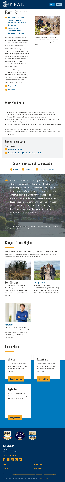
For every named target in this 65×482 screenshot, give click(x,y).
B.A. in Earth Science (15, 149)
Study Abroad (40, 282)
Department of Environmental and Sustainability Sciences (16, 30)
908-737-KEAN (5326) (9, 455)
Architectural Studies (47, 170)
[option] (59, 4)
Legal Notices (38, 468)
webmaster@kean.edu (42, 478)
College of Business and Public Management (24, 474)
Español (59, 4)
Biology (16, 170)
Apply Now (11, 90)
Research (9, 324)
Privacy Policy (38, 465)
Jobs (4, 465)
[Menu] (52, 4)
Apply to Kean (15, 418)
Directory (5, 468)
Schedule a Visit (16, 379)
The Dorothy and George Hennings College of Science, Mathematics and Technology (17, 21)
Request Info (12, 86)
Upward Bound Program (50, 474)
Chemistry (28, 170)
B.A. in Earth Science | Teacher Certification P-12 (24, 153)
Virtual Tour (39, 474)
